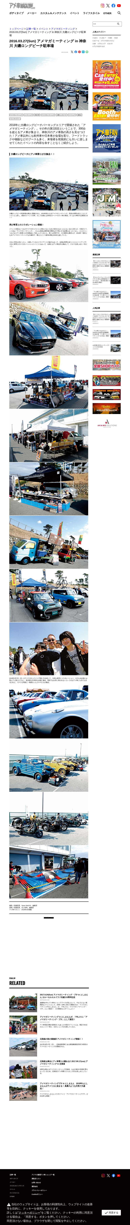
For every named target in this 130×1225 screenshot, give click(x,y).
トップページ (16, 28)
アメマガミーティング (63, 28)
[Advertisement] (48, 949)
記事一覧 (31, 28)
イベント (43, 28)
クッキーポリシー (29, 1212)
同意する (111, 1213)
